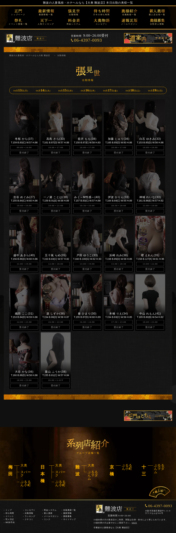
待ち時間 (10, 513)
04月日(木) (88, 90)
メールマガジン (129, 24)
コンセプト (101, 24)
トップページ (18, 15)
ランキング (30, 516)
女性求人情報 (157, 24)
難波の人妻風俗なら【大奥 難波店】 (112, 527)
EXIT (134, 523)
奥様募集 (67, 516)
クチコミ (29, 519)
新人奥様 (48, 513)
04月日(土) (133, 90)
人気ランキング (46, 24)
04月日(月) (20, 90)
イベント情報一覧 (18, 24)
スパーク (25, 473)
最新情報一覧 (46, 15)
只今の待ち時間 (101, 15)
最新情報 (67, 513)
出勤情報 (73, 15)
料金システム (74, 24)
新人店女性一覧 (157, 15)
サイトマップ (69, 519)
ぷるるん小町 (25, 483)
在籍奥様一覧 (129, 15)
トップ (9, 510)
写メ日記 (10, 519)
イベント (10, 516)
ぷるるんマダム (93, 475)
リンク (47, 519)
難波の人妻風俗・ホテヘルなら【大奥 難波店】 (74, 2)
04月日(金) (110, 90)
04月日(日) (155, 90)
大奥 (24, 465)
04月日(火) (43, 90)
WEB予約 (10, 522)
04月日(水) (65, 90)
